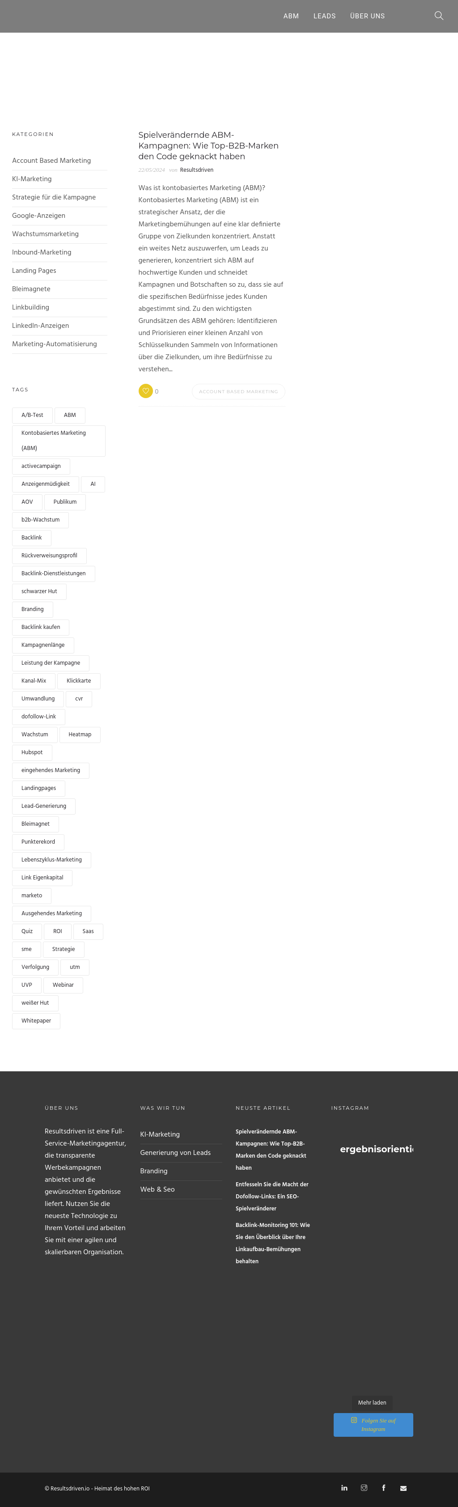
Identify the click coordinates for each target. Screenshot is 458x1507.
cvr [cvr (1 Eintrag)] (79, 699)
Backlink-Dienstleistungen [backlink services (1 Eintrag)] (53, 573)
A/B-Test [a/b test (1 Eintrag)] (32, 415)
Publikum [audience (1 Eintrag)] (65, 502)
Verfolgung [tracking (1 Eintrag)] (35, 967)
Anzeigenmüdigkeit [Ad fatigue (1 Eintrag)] (45, 484)
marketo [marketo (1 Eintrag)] (31, 895)
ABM (291, 16)
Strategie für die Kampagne (54, 198)
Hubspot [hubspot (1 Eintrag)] (32, 752)
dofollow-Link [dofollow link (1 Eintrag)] (38, 717)
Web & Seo (157, 1190)
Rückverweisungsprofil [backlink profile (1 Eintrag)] (49, 555)
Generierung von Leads (175, 1153)
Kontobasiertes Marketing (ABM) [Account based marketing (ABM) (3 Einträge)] (53, 441)
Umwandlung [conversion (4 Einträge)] (38, 699)
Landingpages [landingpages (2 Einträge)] (38, 788)
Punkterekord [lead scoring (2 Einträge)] (38, 842)
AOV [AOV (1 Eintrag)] (27, 502)
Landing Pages (34, 271)
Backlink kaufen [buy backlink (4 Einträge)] (40, 627)
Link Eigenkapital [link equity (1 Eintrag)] (42, 878)
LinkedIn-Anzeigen (40, 326)
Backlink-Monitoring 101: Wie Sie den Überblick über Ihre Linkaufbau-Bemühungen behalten (273, 1243)
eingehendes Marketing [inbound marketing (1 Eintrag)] (50, 770)
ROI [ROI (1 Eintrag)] (57, 931)
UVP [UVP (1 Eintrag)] (26, 985)
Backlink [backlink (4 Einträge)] (31, 538)
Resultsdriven (196, 170)
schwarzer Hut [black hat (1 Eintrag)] (39, 591)
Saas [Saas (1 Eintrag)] (88, 931)
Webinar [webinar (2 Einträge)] (63, 985)
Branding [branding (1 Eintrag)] (32, 609)
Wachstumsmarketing (45, 234)
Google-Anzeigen (38, 216)
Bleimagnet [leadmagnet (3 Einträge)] (35, 824)
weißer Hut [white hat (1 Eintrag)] (35, 1003)
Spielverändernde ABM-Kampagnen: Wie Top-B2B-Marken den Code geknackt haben (271, 1150)
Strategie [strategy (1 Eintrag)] (63, 949)
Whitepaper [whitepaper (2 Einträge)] (36, 1021)
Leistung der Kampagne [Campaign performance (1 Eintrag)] (50, 663)
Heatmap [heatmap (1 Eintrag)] (80, 734)
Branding (154, 1171)
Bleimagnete (31, 289)
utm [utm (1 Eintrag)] (75, 967)
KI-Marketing (32, 179)
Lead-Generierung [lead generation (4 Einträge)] (43, 806)
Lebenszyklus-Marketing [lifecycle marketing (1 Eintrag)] (51, 860)
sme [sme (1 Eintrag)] (26, 949)
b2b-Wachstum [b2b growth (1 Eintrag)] (40, 520)
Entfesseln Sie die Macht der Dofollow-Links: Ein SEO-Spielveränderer (272, 1197)
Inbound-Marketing (42, 253)
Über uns (367, 16)
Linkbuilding (30, 308)
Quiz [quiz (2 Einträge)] (27, 931)
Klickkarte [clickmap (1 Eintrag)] (79, 681)
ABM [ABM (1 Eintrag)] (70, 415)
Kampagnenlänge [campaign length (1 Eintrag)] (43, 645)
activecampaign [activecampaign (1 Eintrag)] (41, 466)
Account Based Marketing (51, 161)
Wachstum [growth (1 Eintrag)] (34, 734)
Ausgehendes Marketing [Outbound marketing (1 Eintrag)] (51, 913)
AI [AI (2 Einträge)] (93, 484)
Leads (325, 16)
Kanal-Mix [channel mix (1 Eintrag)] (33, 681)
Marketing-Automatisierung (54, 344)
